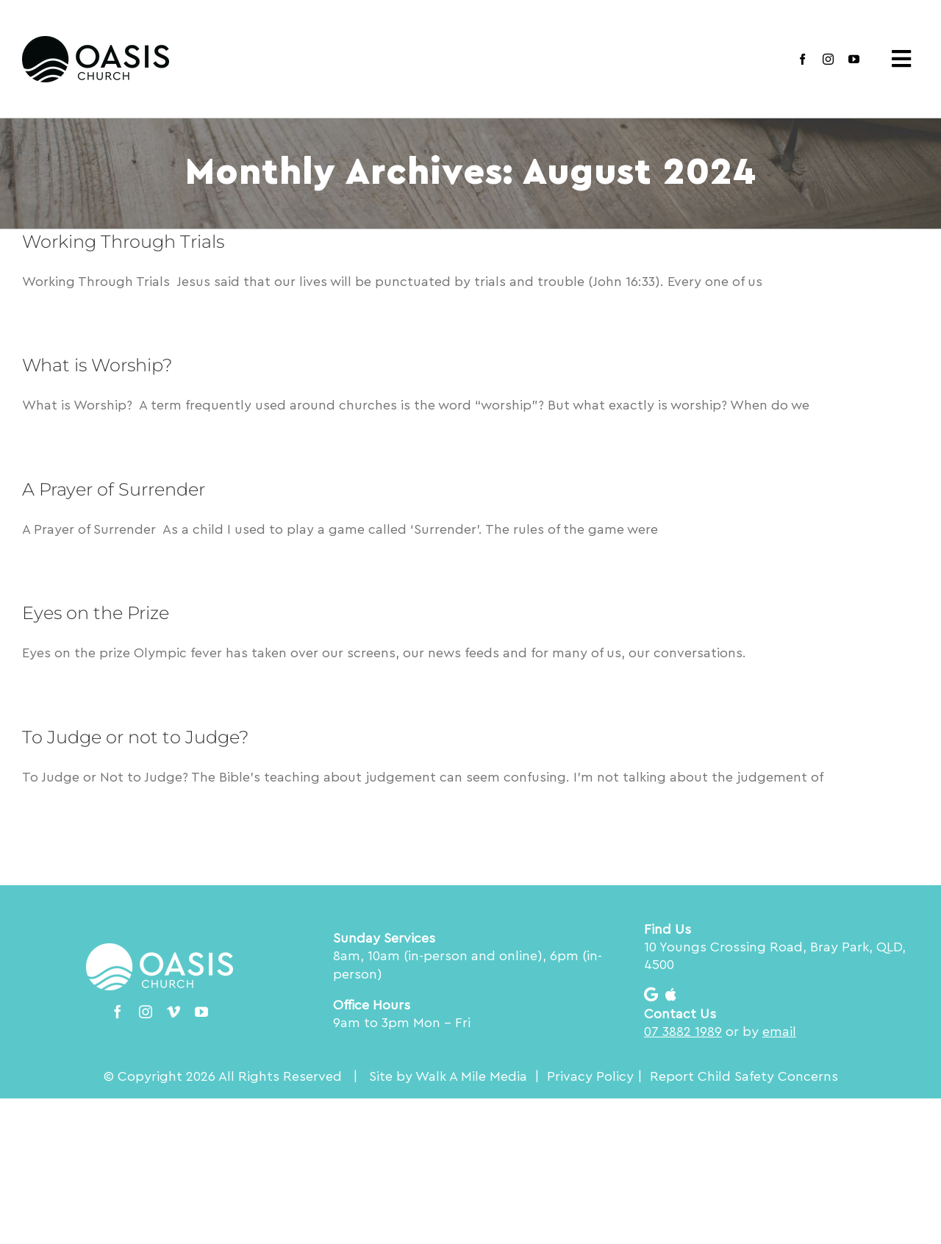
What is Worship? (97, 365)
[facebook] (802, 59)
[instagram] (828, 59)
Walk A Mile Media (471, 1076)
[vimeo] (173, 1011)
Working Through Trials (123, 241)
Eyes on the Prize (95, 612)
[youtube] (853, 59)
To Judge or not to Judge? (135, 737)
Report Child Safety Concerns (744, 1076)
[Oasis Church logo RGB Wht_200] (159, 950)
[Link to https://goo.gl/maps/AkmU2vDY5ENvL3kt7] (651, 994)
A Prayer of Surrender (113, 489)
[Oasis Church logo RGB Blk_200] (95, 42)
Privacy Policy (590, 1076)
